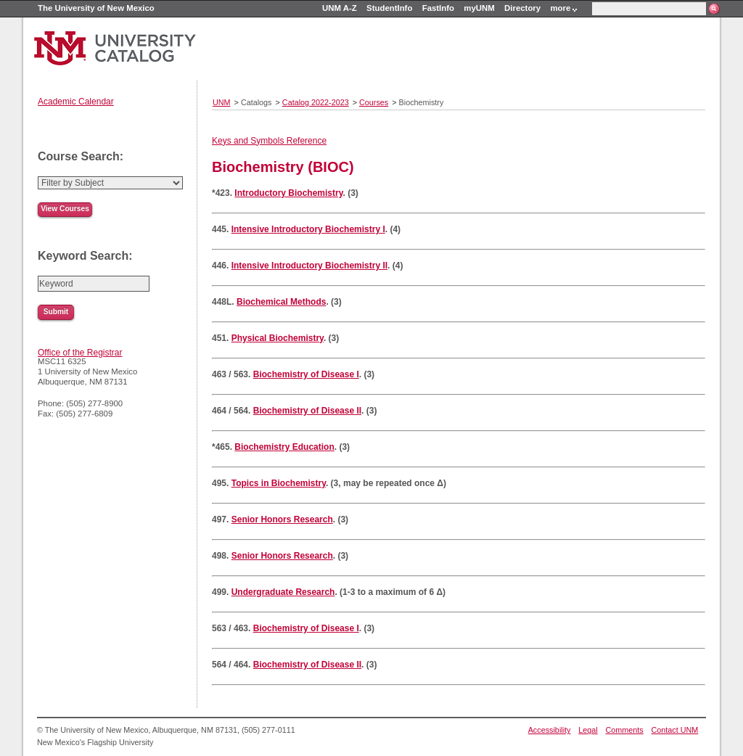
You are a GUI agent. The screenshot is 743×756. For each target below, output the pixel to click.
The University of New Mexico (96, 8)
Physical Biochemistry (277, 338)
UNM (222, 102)
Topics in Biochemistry (278, 483)
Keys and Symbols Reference (269, 141)
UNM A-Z (339, 8)
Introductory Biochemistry (288, 193)
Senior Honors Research (282, 519)
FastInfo (438, 8)
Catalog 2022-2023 (315, 102)
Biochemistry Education (284, 447)
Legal (587, 730)
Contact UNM (675, 730)
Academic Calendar (76, 101)
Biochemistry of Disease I (306, 374)
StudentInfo (389, 8)
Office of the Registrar (80, 353)
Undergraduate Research (283, 592)
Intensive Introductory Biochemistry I (308, 229)
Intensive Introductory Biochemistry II (309, 265)
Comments (625, 730)
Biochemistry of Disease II (307, 411)
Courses (373, 102)
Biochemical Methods (281, 302)
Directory (522, 8)
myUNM (479, 8)
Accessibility (549, 730)
